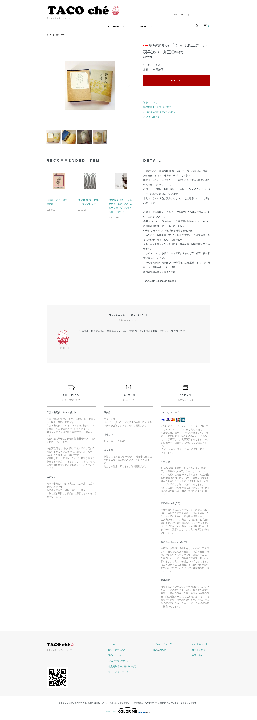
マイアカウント (182, 14)
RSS (166, 652)
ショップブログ (172, 646)
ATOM (173, 652)
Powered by (128, 712)
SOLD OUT (177, 80)
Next (128, 85)
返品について (150, 102)
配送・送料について (131, 652)
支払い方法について (131, 663)
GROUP (143, 26)
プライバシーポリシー (132, 674)
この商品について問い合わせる (159, 112)
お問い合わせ (201, 657)
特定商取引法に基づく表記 (157, 107)
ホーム (49, 35)
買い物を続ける (151, 116)
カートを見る (201, 652)
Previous (51, 85)
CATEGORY (114, 26)
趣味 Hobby (62, 35)
